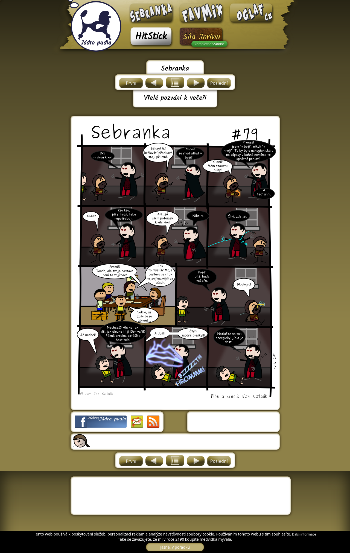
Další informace (304, 534)
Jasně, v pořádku (175, 547)
